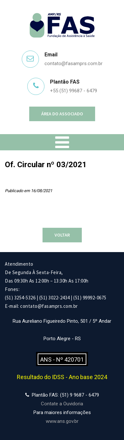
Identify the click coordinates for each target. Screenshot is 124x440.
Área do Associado (62, 114)
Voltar (62, 235)
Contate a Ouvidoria (62, 404)
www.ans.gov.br (62, 421)
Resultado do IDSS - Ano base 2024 (62, 377)
